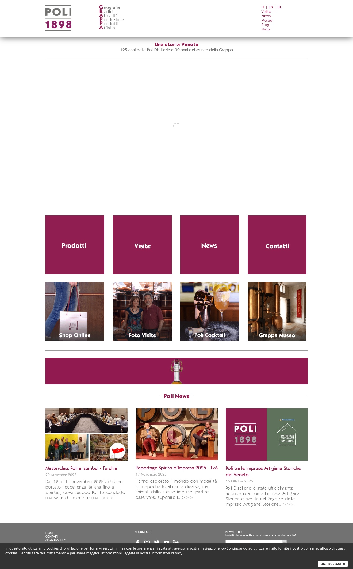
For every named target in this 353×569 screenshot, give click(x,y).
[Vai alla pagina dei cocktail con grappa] (209, 311)
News (266, 16)
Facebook (137, 542)
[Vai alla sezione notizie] (209, 244)
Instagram (147, 542)
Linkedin (176, 542)
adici (106, 12)
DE (280, 7)
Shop (266, 29)
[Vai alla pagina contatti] (277, 244)
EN (271, 7)
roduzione (111, 20)
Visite (266, 12)
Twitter (156, 542)
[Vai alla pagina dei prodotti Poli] (74, 244)
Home (49, 533)
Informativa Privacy (166, 553)
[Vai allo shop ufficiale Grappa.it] (74, 311)
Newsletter (233, 531)
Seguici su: (142, 531)
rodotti (108, 24)
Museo (267, 20)
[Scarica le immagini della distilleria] (142, 311)
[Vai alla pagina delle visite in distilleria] (142, 244)
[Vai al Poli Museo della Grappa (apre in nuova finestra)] (277, 311)
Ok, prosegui (333, 564)
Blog (265, 25)
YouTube (166, 542)
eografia (109, 8)
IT (263, 7)
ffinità (107, 28)
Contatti (51, 536)
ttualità (108, 16)
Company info (55, 540)
